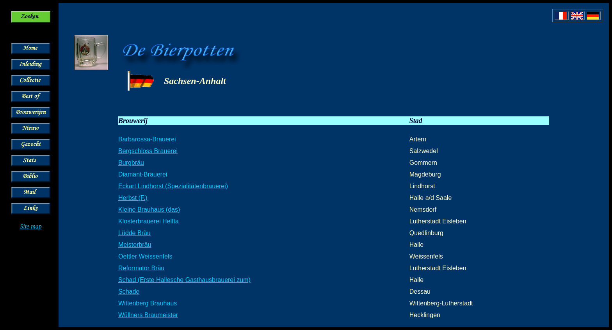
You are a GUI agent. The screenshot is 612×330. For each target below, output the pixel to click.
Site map (31, 226)
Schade (128, 291)
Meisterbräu (134, 244)
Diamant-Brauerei (142, 174)
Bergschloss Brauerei (148, 151)
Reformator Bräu (141, 268)
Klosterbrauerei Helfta (148, 221)
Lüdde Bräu (134, 233)
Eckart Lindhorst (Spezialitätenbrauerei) (173, 186)
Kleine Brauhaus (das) (149, 209)
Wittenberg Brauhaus (147, 303)
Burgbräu (131, 162)
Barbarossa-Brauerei (147, 139)
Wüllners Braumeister (148, 315)
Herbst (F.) (133, 197)
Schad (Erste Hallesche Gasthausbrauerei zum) (184, 279)
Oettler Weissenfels (145, 256)
